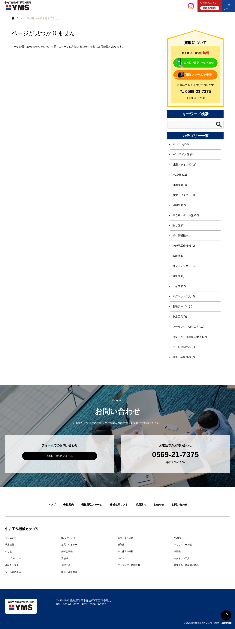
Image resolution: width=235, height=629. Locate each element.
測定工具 (65, 565)
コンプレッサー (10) (184, 265)
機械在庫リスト (119, 504)
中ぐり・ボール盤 (183, 544)
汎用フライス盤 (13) (184, 164)
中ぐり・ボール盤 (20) (186, 215)
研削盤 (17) (179, 205)
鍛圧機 (177, 551)
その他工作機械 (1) (184, 245)
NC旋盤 (178, 537)
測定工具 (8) (180, 316)
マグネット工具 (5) (184, 296)
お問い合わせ (179, 504)
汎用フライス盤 (125, 537)
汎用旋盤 (9, 544)
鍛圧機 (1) (178, 255)
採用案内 (141, 504)
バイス (121, 558)
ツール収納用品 (13, 572)
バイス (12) (179, 286)
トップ (52, 504)
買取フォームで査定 (198, 74)
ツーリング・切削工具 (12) (188, 326)
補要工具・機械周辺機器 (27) (190, 336)
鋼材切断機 (67, 551)
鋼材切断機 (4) (181, 235)
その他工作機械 (125, 551)
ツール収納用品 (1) (184, 346)
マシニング (10, 537)
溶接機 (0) (178, 276)
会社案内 (68, 504)
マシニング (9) (181, 144)
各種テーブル (12, 565)
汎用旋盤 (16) (180, 184)
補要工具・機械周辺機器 (186, 565)
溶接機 (64, 558)
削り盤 (8, 551)
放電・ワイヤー (69, 544)
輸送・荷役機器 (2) (184, 357)
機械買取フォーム (91, 504)
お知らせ (159, 504)
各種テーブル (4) (182, 306)
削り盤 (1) (178, 225)
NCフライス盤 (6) (183, 154)
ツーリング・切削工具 (129, 565)
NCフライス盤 (68, 537)
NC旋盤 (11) (180, 174)
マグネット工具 (182, 558)
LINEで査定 (199, 62)
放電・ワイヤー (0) (184, 194)
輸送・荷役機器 (69, 572)
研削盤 (121, 544)
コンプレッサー (13, 558)
